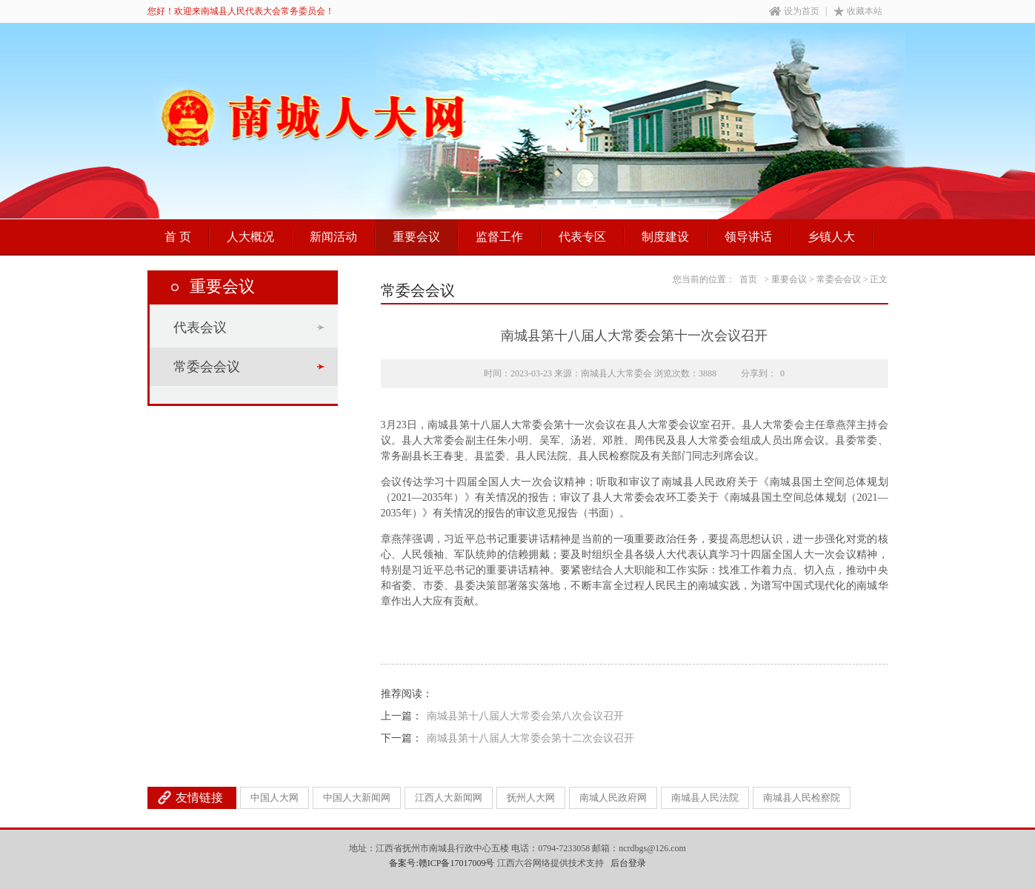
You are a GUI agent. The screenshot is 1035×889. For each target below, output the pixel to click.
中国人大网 (274, 797)
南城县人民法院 (705, 797)
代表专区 (582, 236)
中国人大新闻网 (356, 797)
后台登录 (628, 863)
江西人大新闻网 (448, 797)
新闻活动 (333, 236)
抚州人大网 (531, 797)
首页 (748, 279)
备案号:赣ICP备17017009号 (441, 863)
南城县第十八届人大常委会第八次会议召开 (525, 716)
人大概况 (250, 236)
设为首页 (794, 11)
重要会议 (416, 236)
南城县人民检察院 (801, 797)
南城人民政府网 (613, 797)
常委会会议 (206, 366)
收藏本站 (857, 11)
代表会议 (200, 327)
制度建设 (665, 236)
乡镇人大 (831, 236)
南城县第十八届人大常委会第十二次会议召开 (530, 738)
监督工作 (499, 236)
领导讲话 (748, 236)
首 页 (177, 236)
